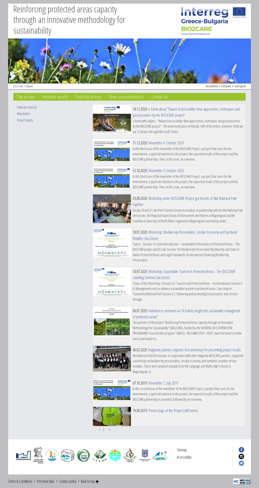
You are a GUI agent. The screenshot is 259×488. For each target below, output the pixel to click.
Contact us (160, 97)
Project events (25, 120)
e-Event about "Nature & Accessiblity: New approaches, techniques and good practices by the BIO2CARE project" (186, 112)
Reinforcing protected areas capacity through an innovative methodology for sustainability (69, 19)
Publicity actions (88, 97)
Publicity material (27, 107)
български (240, 86)
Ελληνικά (226, 86)
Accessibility (212, 86)
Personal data (45, 481)
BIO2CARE (18, 86)
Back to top (90, 481)
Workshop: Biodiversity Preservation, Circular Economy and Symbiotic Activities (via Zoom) (185, 235)
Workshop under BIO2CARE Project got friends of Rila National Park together (185, 201)
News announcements (126, 97)
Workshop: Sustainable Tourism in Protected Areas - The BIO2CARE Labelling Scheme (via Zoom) (184, 274)
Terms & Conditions (20, 481)
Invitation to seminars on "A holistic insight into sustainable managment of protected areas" (186, 314)
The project (26, 97)
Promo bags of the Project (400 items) (173, 410)
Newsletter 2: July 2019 (163, 383)
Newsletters (24, 113)
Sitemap (182, 450)
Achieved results (55, 97)
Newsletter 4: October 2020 (166, 143)
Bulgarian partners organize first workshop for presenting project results (194, 350)
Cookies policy (67, 481)
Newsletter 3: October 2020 (166, 170)
